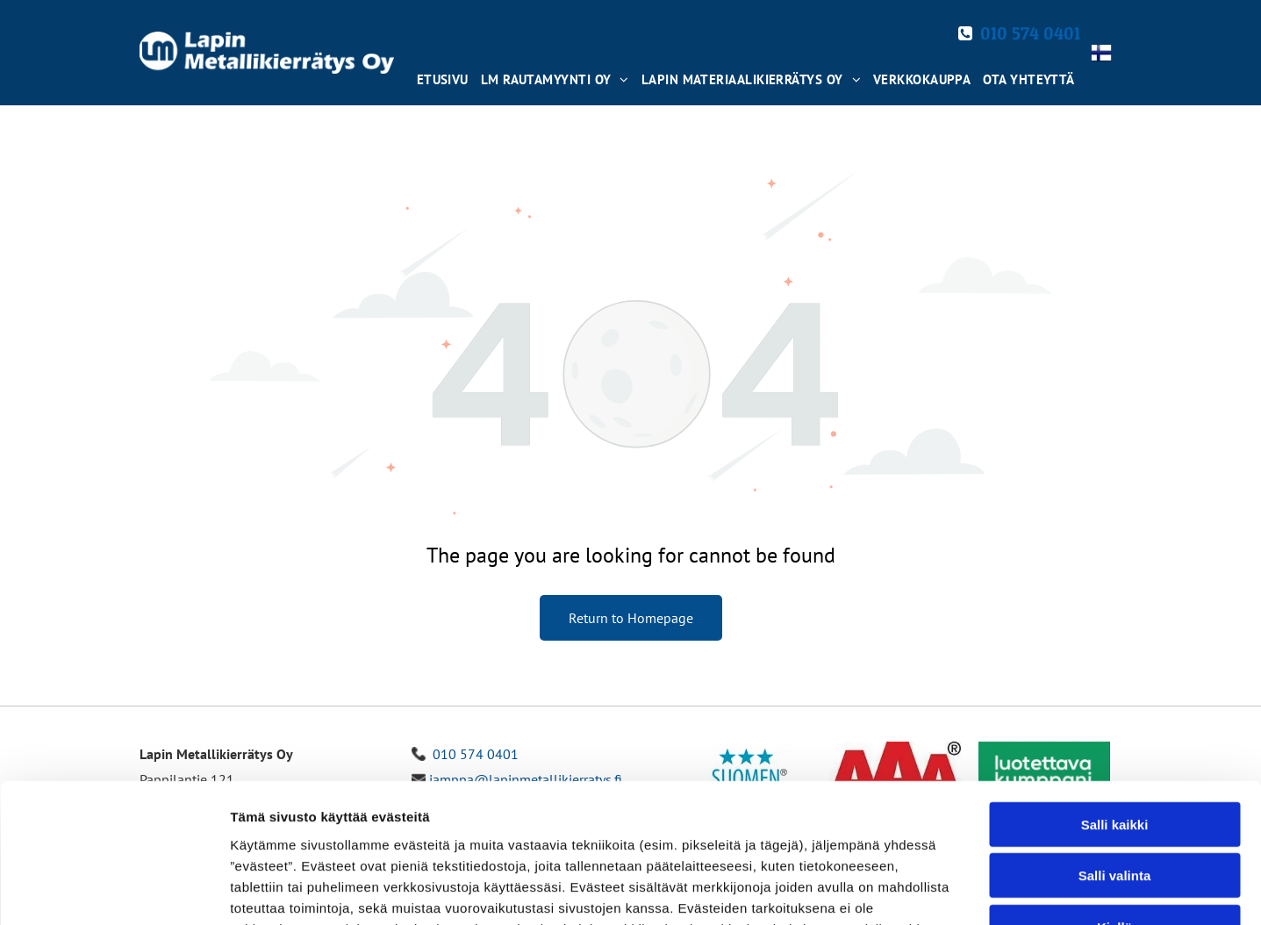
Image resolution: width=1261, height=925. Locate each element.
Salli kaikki (1115, 693)
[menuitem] (442, 75)
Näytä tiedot (938, 890)
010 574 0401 (1030, 33)
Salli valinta (1114, 744)
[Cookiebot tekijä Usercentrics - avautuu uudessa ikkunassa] (113, 891)
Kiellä (1114, 796)
